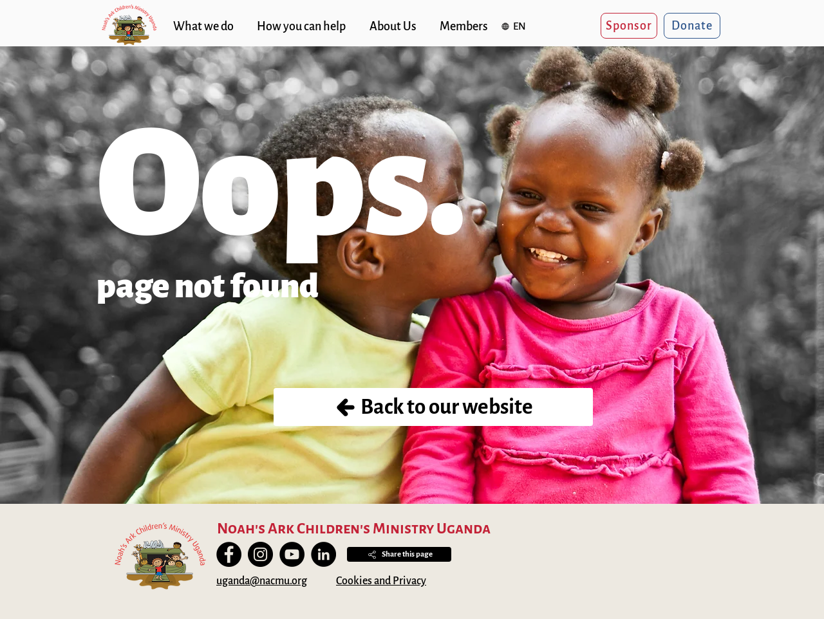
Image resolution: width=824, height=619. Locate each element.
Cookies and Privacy (381, 581)
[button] (515, 26)
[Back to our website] (433, 407)
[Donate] (692, 26)
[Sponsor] (629, 26)
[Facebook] (228, 554)
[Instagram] (260, 554)
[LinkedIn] (323, 554)
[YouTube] (291, 554)
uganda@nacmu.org (261, 581)
